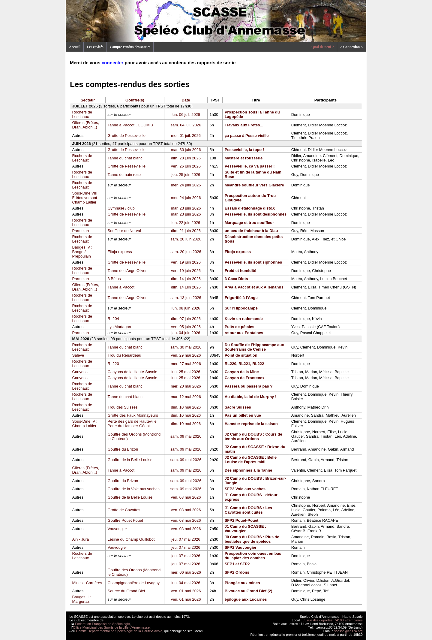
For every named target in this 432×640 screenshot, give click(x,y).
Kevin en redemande (244, 318)
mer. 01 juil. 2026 (186, 135)
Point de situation (241, 355)
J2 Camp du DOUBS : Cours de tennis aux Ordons (253, 436)
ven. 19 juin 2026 (186, 262)
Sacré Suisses (238, 407)
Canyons (80, 372)
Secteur (88, 100)
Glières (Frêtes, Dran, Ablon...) (85, 124)
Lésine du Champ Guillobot (131, 539)
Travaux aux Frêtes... (244, 125)
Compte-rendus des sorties (130, 47)
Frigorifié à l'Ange (241, 297)
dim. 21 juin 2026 (186, 230)
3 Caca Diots (236, 278)
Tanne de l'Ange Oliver (127, 270)
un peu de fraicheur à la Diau (251, 230)
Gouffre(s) (134, 100)
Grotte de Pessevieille (127, 135)
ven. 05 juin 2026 (186, 327)
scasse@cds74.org (348, 631)
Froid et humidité (240, 270)
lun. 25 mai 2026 (185, 372)
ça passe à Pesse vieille (247, 135)
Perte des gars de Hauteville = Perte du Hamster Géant (134, 423)
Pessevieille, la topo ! (244, 149)
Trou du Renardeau (124, 355)
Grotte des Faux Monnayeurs (133, 415)
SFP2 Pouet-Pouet (242, 520)
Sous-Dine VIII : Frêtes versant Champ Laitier (86, 197)
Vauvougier (117, 529)
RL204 (113, 318)
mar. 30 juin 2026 (186, 149)
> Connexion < (351, 47)
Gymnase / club (121, 208)
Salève (78, 355)
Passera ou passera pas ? (249, 386)
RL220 (113, 363)
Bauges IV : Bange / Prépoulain (82, 251)
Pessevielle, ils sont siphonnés (253, 262)
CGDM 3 (145, 125)
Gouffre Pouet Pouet (125, 520)
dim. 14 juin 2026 (186, 278)
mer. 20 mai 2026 (186, 386)
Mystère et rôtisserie (243, 158)
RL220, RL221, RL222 (244, 363)
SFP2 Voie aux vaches (245, 489)
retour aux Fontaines (244, 333)
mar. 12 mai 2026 (186, 396)
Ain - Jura (80, 539)
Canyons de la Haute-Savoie (133, 372)
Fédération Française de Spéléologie (102, 624)
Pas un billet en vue (243, 415)
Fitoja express (120, 251)
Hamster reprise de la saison (251, 423)
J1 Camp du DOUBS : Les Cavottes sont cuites (248, 510)
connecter (113, 62)
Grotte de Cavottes (124, 510)
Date (186, 100)
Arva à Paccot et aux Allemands (254, 287)
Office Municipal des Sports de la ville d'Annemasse (111, 627)
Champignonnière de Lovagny (134, 583)
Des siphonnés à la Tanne (248, 470)
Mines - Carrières (87, 583)
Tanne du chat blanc (125, 158)
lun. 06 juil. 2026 (186, 114)
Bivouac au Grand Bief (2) (248, 591)
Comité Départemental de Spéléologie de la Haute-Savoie (119, 631)
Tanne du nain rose (124, 174)
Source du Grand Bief (126, 591)
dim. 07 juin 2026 (186, 318)
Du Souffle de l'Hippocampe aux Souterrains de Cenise (254, 347)
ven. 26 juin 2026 (186, 166)
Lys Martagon (119, 327)
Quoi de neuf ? (322, 47)
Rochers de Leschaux (82, 114)
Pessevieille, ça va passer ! (250, 166)
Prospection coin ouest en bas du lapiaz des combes (253, 555)
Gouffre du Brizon (123, 449)
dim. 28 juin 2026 (186, 158)
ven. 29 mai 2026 (186, 355)
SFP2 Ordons (237, 572)
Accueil (74, 47)
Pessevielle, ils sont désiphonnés (256, 214)
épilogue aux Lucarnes (246, 599)
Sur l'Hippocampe (241, 308)
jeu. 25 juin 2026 (186, 174)
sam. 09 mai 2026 (185, 436)
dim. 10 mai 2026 (186, 407)
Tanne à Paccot (121, 125)
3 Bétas (114, 278)
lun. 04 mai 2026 (185, 583)
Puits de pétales (239, 327)
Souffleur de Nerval (124, 230)
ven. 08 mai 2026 (186, 497)
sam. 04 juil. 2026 (186, 125)
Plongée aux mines (242, 583)
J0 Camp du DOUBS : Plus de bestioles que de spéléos (252, 539)
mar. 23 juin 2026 (186, 208)
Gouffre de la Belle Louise (130, 459)
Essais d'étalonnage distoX (250, 208)
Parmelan (80, 230)
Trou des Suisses (123, 407)
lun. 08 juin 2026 (186, 308)
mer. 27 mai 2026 (186, 363)
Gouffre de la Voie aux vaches (134, 489)
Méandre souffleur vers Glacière (254, 185)
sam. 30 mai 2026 (185, 347)
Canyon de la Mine (242, 372)
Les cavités (95, 47)
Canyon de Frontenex (245, 378)
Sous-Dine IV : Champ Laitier (85, 423)
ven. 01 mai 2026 (186, 591)
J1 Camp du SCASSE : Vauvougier (245, 528)
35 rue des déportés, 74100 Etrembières (333, 620)
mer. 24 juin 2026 (186, 185)
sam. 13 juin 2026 (185, 297)
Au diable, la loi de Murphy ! (251, 396)
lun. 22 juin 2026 (186, 222)
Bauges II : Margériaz (81, 599)
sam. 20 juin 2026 (185, 239)
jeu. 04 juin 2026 (186, 333)
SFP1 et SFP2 (237, 564)
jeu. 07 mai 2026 (185, 539)
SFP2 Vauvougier (240, 547)
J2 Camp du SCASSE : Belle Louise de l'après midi (251, 459)
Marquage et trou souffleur (249, 222)
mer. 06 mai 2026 (186, 572)
